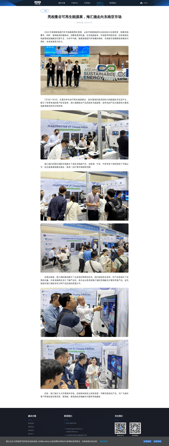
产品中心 (74, 3)
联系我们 (113, 3)
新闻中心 (100, 3)
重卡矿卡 (31, 434)
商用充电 (31, 423)
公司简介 (87, 3)
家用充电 (31, 426)
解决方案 (62, 3)
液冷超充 (31, 430)
